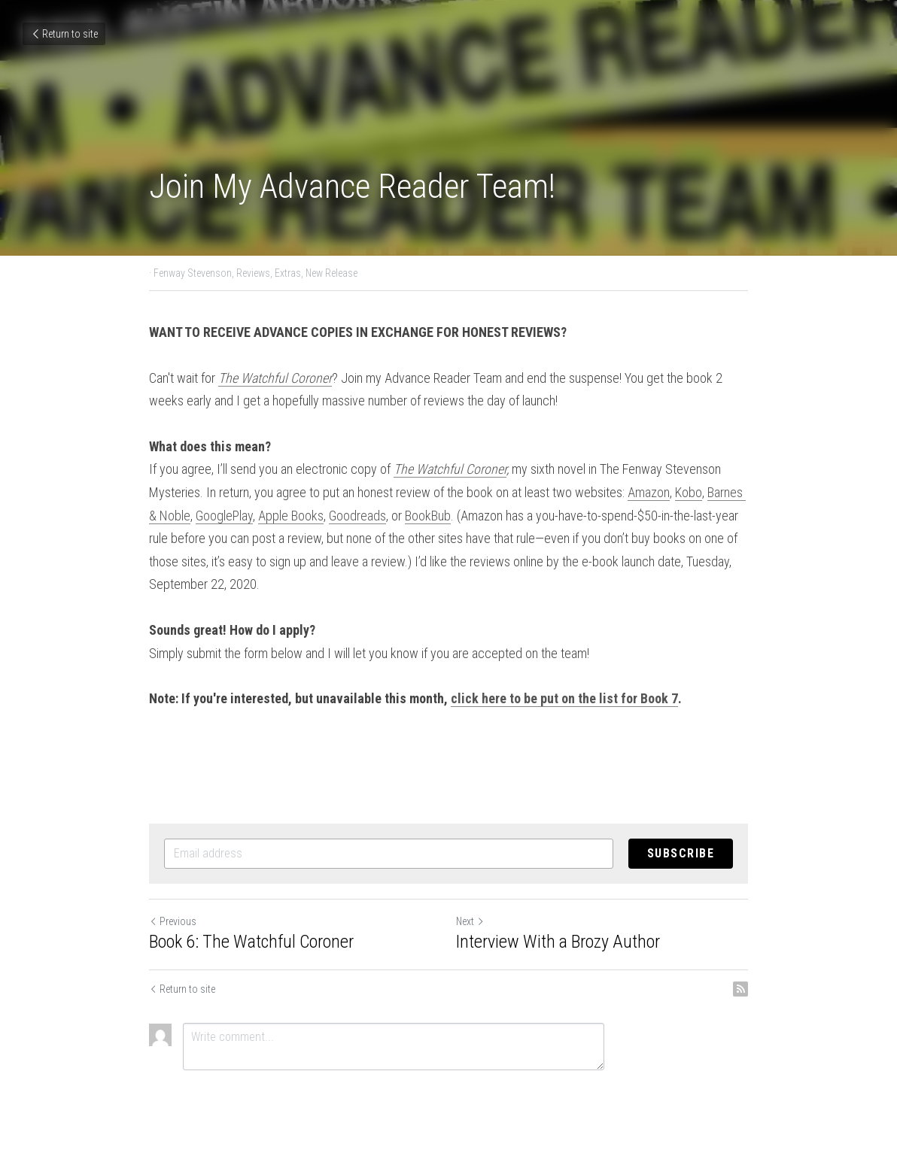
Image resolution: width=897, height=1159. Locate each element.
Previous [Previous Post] (172, 921)
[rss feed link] (740, 989)
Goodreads (357, 515)
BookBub (428, 515)
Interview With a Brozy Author (558, 941)
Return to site (64, 34)
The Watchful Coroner (450, 469)
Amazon (649, 492)
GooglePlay (224, 515)
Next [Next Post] (470, 921)
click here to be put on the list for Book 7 (564, 698)
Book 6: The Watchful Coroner (251, 941)
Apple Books (291, 515)
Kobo (688, 492)
